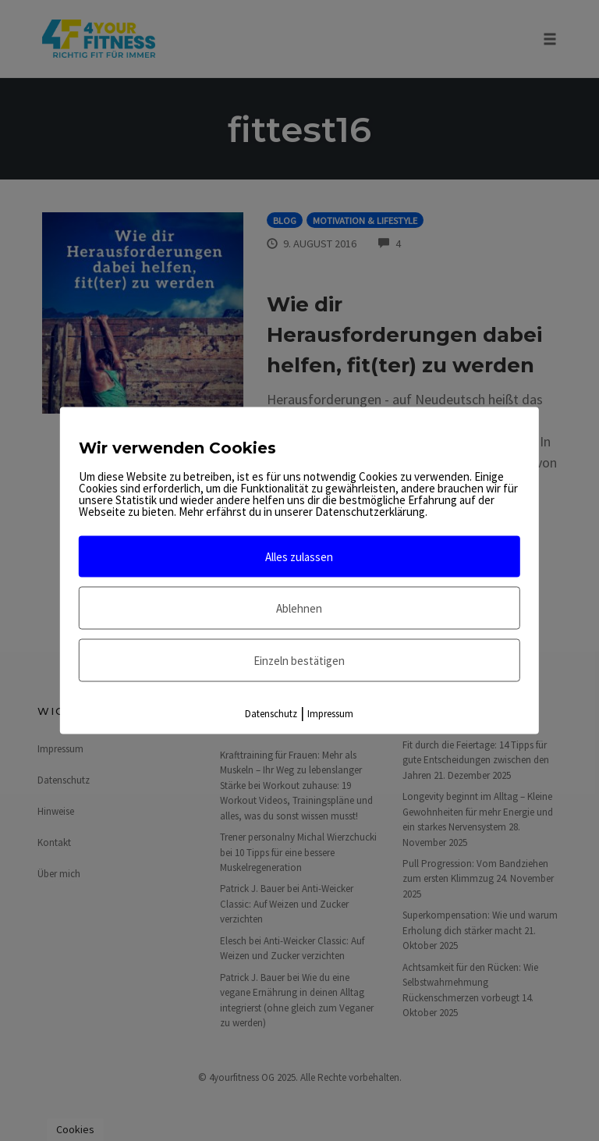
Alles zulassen (299, 556)
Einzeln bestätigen (299, 660)
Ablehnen (299, 608)
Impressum (330, 713)
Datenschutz (271, 713)
